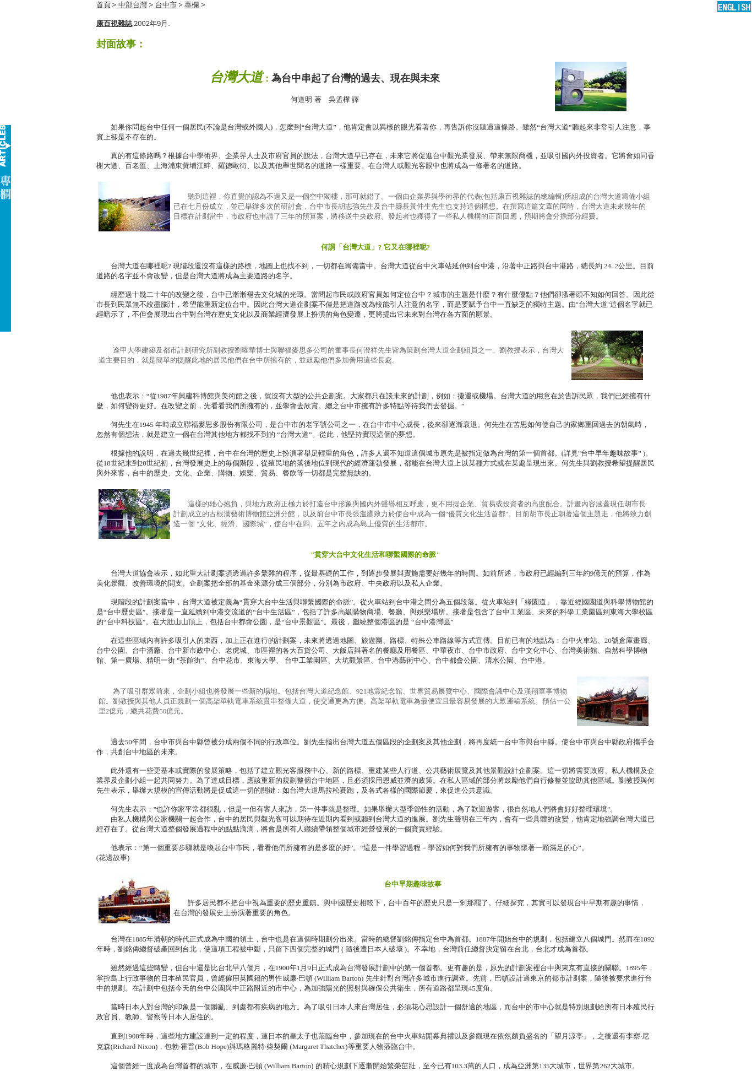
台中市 (166, 5)
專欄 (191, 5)
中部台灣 (132, 5)
